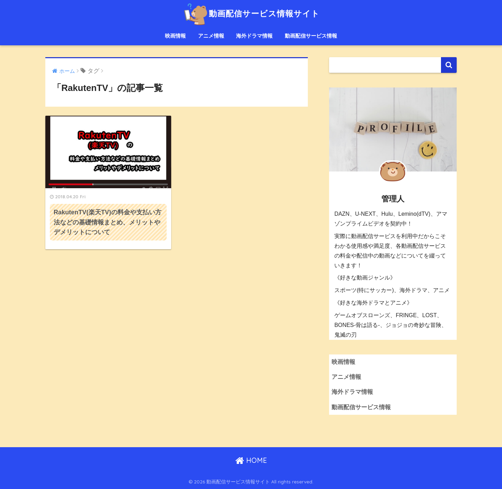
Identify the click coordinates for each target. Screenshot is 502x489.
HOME (251, 460)
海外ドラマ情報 (254, 36)
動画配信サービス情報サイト (250, 13)
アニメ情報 (211, 36)
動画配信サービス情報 (311, 36)
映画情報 (175, 36)
